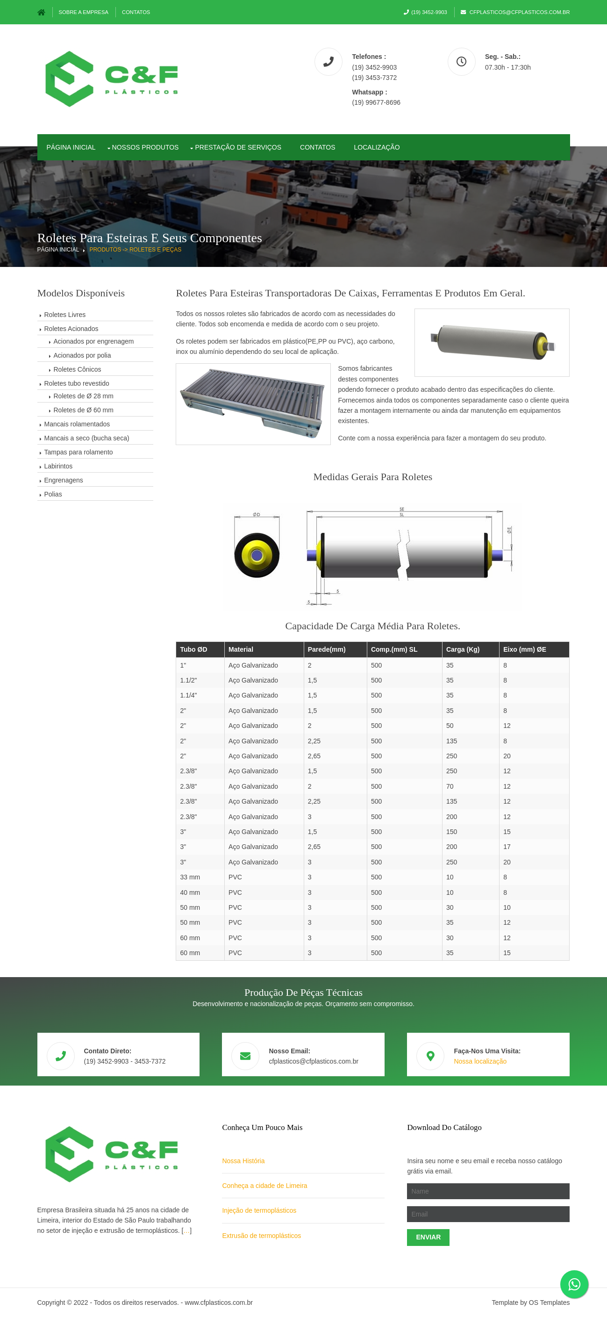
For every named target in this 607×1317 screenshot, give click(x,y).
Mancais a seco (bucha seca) (86, 438)
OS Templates (549, 1302)
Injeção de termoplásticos (259, 1210)
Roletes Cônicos (77, 369)
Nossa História (243, 1161)
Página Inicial (58, 249)
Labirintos (58, 466)
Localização (377, 147)
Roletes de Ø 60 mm (84, 410)
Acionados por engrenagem (94, 341)
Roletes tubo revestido (76, 383)
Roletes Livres (65, 314)
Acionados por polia (82, 355)
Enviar (428, 1237)
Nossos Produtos (145, 147)
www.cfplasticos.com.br (218, 1302)
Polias (53, 494)
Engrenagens (63, 480)
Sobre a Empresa (83, 12)
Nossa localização (480, 1061)
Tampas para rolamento (78, 452)
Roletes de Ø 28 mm (84, 396)
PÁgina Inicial (71, 147)
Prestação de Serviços (238, 147)
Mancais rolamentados (77, 424)
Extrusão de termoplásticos (261, 1235)
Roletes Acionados (71, 328)
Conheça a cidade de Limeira (264, 1185)
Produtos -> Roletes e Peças (135, 249)
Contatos (136, 12)
